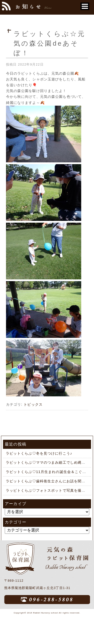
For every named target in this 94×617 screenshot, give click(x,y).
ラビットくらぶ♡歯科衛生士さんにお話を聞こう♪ (48, 481)
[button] (84, 6)
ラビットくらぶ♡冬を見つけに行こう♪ (39, 453)
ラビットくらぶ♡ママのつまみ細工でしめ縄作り (47, 462)
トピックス (33, 404)
